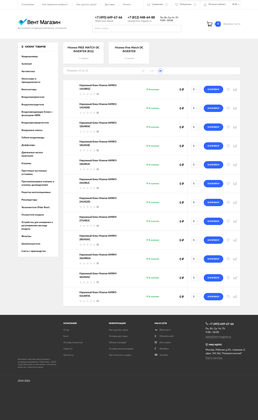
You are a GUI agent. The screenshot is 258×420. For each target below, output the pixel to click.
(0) (98, 94)
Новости (67, 349)
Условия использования (121, 349)
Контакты (68, 355)
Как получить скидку (120, 355)
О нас (66, 330)
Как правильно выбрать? (55, 4)
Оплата (127, 4)
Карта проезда (214, 358)
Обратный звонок (104, 21)
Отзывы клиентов (72, 342)
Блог (65, 336)
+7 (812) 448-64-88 (141, 17)
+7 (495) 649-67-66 (108, 17)
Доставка (110, 4)
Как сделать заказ (118, 330)
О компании (28, 4)
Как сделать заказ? (86, 4)
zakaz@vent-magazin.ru (140, 21)
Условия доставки (118, 336)
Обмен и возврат (118, 342)
